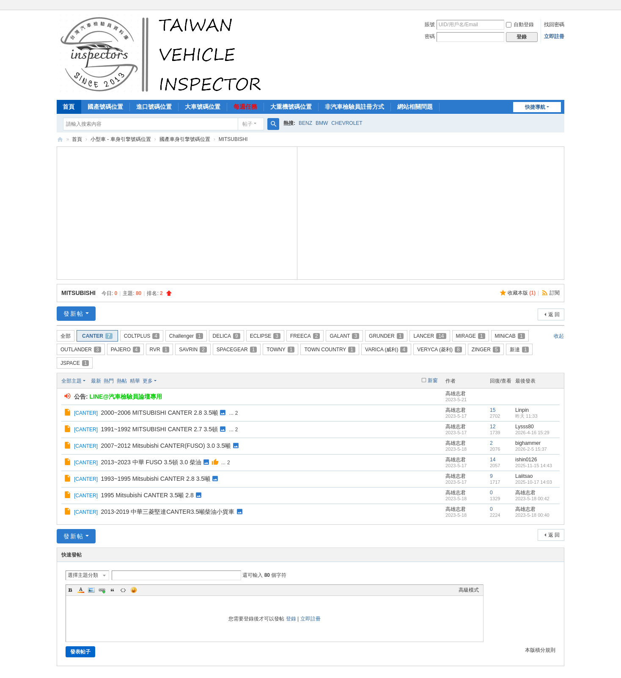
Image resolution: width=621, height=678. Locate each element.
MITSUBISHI (78, 292)
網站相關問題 (415, 106)
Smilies (133, 590)
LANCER (429, 336)
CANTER (97, 336)
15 (492, 410)
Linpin (522, 410)
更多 (148, 381)
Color (81, 590)
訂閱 (555, 293)
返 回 (554, 314)
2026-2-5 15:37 (531, 449)
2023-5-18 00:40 (532, 515)
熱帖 (122, 381)
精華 (135, 381)
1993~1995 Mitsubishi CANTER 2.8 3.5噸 (155, 478)
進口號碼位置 (154, 106)
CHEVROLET (346, 123)
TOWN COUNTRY (329, 350)
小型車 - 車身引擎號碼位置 (121, 139)
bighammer (528, 443)
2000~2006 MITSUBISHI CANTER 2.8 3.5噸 (159, 412)
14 (492, 460)
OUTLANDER (80, 350)
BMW (322, 123)
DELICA (226, 336)
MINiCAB (510, 336)
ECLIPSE (265, 336)
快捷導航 (535, 107)
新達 (519, 350)
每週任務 (245, 106)
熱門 (109, 381)
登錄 (291, 619)
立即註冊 (554, 36)
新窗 (433, 380)
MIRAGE (470, 336)
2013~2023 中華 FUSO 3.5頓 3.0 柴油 (151, 462)
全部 (65, 336)
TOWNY (280, 350)
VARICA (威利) (386, 350)
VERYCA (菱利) (439, 350)
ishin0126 (526, 460)
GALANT (344, 336)
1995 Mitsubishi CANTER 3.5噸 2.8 (147, 495)
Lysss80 (524, 427)
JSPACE (74, 363)
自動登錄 (520, 25)
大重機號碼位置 (291, 106)
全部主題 (71, 381)
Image (91, 590)
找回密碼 (554, 25)
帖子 (247, 124)
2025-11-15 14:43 (533, 465)
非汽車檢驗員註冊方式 (354, 106)
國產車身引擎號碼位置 (184, 139)
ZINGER (486, 350)
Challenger (186, 336)
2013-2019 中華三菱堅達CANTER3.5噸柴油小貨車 (167, 511)
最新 (96, 381)
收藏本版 (522, 293)
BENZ (305, 123)
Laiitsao (524, 476)
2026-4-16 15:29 (532, 432)
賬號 (430, 25)
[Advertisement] (177, 212)
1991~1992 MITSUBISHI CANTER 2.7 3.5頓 (159, 429)
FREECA (305, 336)
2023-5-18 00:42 (532, 498)
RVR (160, 350)
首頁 (68, 106)
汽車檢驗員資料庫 (60, 139)
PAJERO (125, 350)
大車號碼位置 (202, 106)
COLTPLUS (141, 336)
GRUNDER (386, 336)
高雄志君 (455, 394)
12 (492, 427)
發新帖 (73, 313)
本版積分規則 (540, 650)
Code (123, 590)
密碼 (430, 36)
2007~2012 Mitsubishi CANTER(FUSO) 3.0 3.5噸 (166, 445)
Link (102, 590)
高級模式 (469, 590)
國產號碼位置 (105, 106)
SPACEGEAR (237, 350)
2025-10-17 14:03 (533, 482)
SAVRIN (192, 350)
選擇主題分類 (83, 575)
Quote (112, 590)
